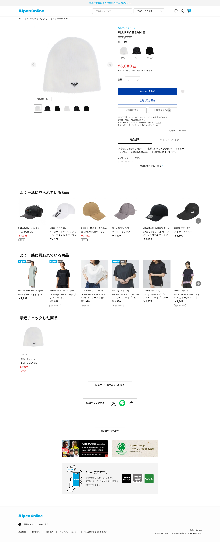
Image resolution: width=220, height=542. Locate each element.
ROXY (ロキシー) (126, 28)
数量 (120, 80)
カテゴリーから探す (110, 431)
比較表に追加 (132, 110)
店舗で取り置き (147, 101)
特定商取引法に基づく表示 (95, 532)
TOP (20, 19)
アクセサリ (43, 19)
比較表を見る (162, 111)
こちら (142, 120)
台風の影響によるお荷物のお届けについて (110, 3)
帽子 (52, 19)
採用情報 (36, 532)
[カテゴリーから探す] (149, 11)
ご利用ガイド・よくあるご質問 (35, 524)
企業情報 (22, 532)
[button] (33, 65)
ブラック (149, 52)
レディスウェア (30, 19)
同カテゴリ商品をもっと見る (110, 385)
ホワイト (123, 52)
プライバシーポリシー (68, 532)
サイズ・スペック (169, 140)
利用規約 (49, 532)
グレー (136, 52)
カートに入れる (147, 92)
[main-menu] (199, 11)
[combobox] (112, 11)
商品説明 (134, 140)
